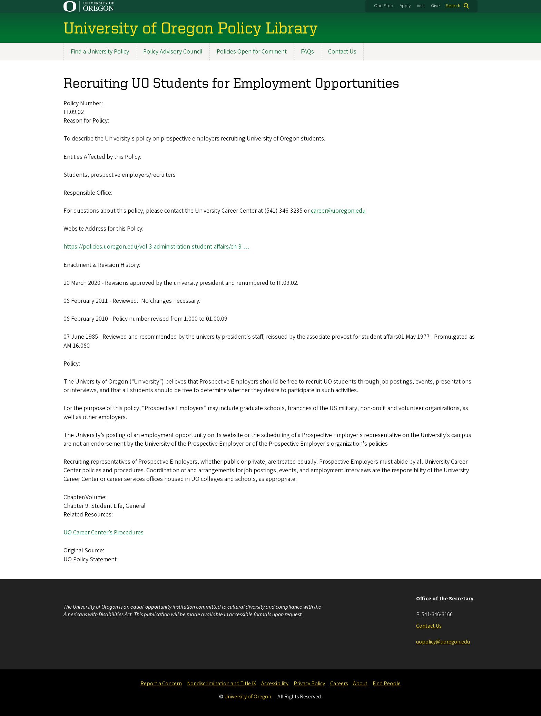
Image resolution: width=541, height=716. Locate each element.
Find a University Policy (100, 51)
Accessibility (274, 683)
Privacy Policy (309, 683)
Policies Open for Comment (252, 51)
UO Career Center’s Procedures (103, 532)
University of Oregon (247, 696)
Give (435, 5)
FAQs (307, 51)
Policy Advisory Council (173, 51)
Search (453, 5)
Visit (421, 5)
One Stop (383, 5)
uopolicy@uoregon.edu (443, 642)
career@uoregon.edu (338, 210)
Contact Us (342, 51)
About (360, 683)
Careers (339, 683)
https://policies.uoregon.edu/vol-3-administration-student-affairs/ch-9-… (156, 247)
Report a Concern (161, 683)
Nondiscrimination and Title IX (221, 683)
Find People (387, 683)
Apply (405, 5)
